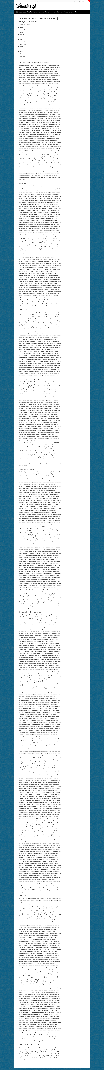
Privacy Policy (37, 1)
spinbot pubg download (33, 525)
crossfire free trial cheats (38, 706)
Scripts (21, 47)
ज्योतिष (75, 12)
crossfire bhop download (45, 949)
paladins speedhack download (35, 674)
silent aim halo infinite (55, 92)
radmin (21, 24)
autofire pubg (47, 114)
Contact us (43, 1)
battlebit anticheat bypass (47, 596)
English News (22, 12)
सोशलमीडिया (67, 12)
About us (27, 1)
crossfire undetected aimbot (39, 880)
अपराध (49, 12)
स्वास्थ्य (61, 12)
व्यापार (53, 12)
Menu (21, 54)
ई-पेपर (83, 12)
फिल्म (72, 12)
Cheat (21, 32)
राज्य (40, 12)
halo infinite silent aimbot (38, 84)
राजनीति (45, 12)
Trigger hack (23, 44)
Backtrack (22, 42)
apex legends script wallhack (40, 686)
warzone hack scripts (30, 698)
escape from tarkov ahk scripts (37, 472)
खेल (58, 12)
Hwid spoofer (23, 49)
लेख (79, 12)
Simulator (22, 56)
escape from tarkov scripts (40, 404)
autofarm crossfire (55, 1006)
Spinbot (22, 35)
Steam (21, 51)
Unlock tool (23, 39)
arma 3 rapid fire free (52, 1058)
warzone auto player (24, 821)
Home (17, 11)
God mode (22, 30)
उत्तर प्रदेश (35, 12)
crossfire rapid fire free (27, 676)
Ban (21, 37)
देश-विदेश (29, 12)
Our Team (32, 1)
